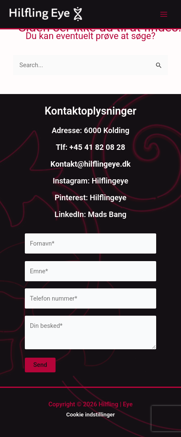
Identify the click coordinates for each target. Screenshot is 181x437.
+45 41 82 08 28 (96, 147)
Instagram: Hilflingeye (90, 180)
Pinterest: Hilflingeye (91, 197)
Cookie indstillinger (90, 414)
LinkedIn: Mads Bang (91, 214)
